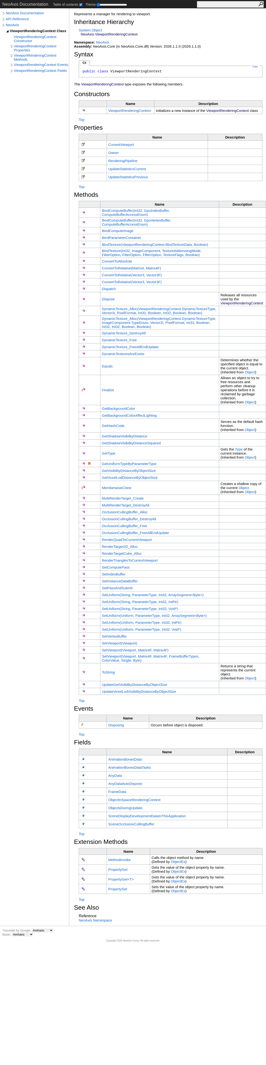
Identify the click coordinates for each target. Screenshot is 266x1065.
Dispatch (109, 289)
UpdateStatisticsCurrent (127, 169)
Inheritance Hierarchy (104, 21)
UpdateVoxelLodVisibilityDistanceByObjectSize (139, 691)
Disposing (116, 725)
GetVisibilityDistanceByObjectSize (129, 471)
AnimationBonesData (125, 759)
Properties (88, 127)
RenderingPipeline (123, 161)
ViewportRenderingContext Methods (35, 57)
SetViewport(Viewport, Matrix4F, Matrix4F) (135, 650)
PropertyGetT (121, 879)
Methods (86, 194)
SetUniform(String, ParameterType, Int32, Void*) (140, 609)
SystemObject (90, 30)
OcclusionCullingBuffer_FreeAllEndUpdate (135, 533)
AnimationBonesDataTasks (129, 767)
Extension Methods (101, 841)
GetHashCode (113, 426)
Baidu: (7, 934)
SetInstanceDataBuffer (120, 581)
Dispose (108, 299)
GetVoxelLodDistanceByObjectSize (130, 478)
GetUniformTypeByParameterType (129, 464)
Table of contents (65, 4)
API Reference (17, 19)
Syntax (83, 54)
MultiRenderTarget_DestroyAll (125, 505)
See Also (86, 907)
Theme (90, 4)
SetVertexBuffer (114, 636)
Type (239, 449)
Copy (255, 66)
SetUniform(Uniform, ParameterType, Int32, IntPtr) (141, 622)
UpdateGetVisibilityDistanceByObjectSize (134, 685)
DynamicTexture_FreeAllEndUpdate (130, 347)
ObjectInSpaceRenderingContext (134, 800)
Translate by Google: (17, 930)
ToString (108, 672)
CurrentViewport (121, 145)
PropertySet (117, 889)
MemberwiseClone (116, 488)
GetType (108, 453)
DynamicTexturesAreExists (123, 354)
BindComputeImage (117, 231)
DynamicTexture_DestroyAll (124, 333)
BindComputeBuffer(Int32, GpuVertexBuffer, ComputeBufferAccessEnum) (136, 222)
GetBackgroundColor (118, 408)
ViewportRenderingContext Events (41, 65)
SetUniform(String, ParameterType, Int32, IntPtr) (140, 602)
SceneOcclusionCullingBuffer (131, 824)
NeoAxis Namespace (95, 920)
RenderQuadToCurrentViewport (127, 540)
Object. (244, 488)
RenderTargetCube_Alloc (122, 553)
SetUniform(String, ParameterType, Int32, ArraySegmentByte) (153, 595)
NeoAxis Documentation (25, 13)
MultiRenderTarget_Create (123, 498)
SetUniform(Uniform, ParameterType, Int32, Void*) (141, 629)
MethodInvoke (119, 860)
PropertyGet (118, 869)
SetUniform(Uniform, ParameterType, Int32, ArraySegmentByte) (154, 616)
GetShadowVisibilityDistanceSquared (131, 443)
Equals (107, 366)
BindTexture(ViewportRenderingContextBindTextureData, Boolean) (155, 245)
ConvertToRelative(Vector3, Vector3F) (132, 275)
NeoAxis (12, 25)
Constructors (92, 94)
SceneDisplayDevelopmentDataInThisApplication (147, 816)
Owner (113, 153)
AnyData (115, 775)
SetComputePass (116, 567)
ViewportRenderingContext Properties (35, 48)
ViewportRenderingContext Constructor (35, 39)
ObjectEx (178, 862)
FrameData (117, 792)
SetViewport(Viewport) (119, 643)
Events (83, 708)
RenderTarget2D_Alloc (120, 547)
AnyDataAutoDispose (125, 784)
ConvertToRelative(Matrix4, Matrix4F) (131, 268)
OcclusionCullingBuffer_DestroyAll (129, 519)
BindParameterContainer (121, 238)
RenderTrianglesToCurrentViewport (130, 560)
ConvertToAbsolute (117, 261)
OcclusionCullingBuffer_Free (124, 526)
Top (81, 120)
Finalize (108, 390)
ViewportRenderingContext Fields (40, 71)
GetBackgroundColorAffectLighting (129, 415)
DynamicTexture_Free (119, 340)
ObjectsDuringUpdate (125, 808)
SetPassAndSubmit (117, 588)
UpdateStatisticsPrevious (128, 177)
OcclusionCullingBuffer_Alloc (125, 512)
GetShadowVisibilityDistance (124, 436)
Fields (82, 742)
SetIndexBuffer (113, 574)
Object (250, 372)
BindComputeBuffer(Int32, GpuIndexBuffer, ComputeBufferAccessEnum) (136, 212)
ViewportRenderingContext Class (38, 31)
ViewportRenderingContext (129, 111)
